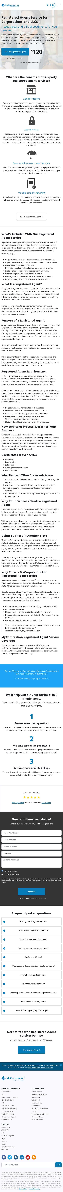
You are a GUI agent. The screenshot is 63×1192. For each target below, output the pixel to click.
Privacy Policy (23, 1189)
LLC (2, 1094)
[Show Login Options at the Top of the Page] (52, 5)
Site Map (4, 1150)
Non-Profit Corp (7, 1100)
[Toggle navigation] (59, 5)
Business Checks (37, 1117)
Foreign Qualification (39, 1094)
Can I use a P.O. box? (22, 957)
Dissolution (36, 1097)
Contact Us (5, 1127)
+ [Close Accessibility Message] (61, 1065)
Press (3, 1144)
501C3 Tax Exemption (40, 1108)
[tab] (31, 921)
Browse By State (7, 1106)
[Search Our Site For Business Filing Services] (48, 5)
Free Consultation (7, 1147)
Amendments (36, 1106)
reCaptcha (42, 898)
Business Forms (37, 1120)
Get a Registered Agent (15, 51)
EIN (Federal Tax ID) (9, 1108)
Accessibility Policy (34, 1189)
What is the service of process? (25, 939)
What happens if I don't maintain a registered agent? (29, 992)
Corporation (5, 1092)
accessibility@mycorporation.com (40, 1068)
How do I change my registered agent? (26, 1010)
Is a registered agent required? (25, 921)
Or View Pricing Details (15, 58)
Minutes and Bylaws (8, 1117)
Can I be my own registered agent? (26, 948)
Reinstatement (37, 1103)
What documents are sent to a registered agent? (29, 966)
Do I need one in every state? (24, 1001)
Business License (7, 1111)
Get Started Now (30, 1050)
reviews (46, 803)
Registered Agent (7, 1114)
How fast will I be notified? (24, 983)
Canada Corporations (9, 1097)
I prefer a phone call (10, 874)
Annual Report (37, 1092)
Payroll (34, 1111)
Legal (3, 1138)
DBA (3, 1103)
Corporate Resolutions (40, 1114)
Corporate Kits (6, 1120)
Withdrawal (36, 1100)
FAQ (3, 1133)
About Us (4, 1130)
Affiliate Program (7, 1136)
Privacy (4, 1141)
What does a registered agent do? (25, 930)
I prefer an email (9, 871)
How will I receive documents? (24, 975)
